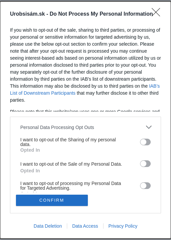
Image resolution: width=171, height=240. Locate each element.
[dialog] (85, 120)
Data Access (85, 226)
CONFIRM (51, 200)
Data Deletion (48, 226)
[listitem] (85, 127)
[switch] (145, 142)
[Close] (158, 14)
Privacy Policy (122, 226)
